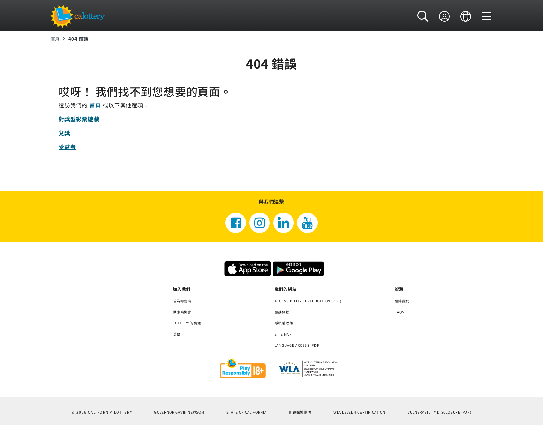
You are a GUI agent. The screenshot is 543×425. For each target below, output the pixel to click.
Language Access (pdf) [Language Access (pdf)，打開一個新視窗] (298, 345)
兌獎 (64, 133)
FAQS (399, 311)
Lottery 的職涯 (187, 323)
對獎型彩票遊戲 (79, 119)
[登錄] (445, 16)
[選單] (486, 16)
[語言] (466, 16)
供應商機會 (182, 311)
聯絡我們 (402, 300)
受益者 (67, 146)
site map (283, 334)
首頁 (55, 38)
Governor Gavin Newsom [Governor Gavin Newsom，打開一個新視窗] (179, 412)
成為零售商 (182, 300)
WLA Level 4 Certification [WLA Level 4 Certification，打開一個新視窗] (359, 412)
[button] (423, 16)
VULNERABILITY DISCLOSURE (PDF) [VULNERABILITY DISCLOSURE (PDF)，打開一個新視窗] (439, 412)
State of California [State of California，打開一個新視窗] (246, 412)
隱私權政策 (284, 323)
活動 (176, 334)
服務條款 (282, 311)
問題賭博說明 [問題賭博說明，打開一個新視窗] (300, 412)
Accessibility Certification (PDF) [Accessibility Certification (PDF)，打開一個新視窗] (308, 300)
